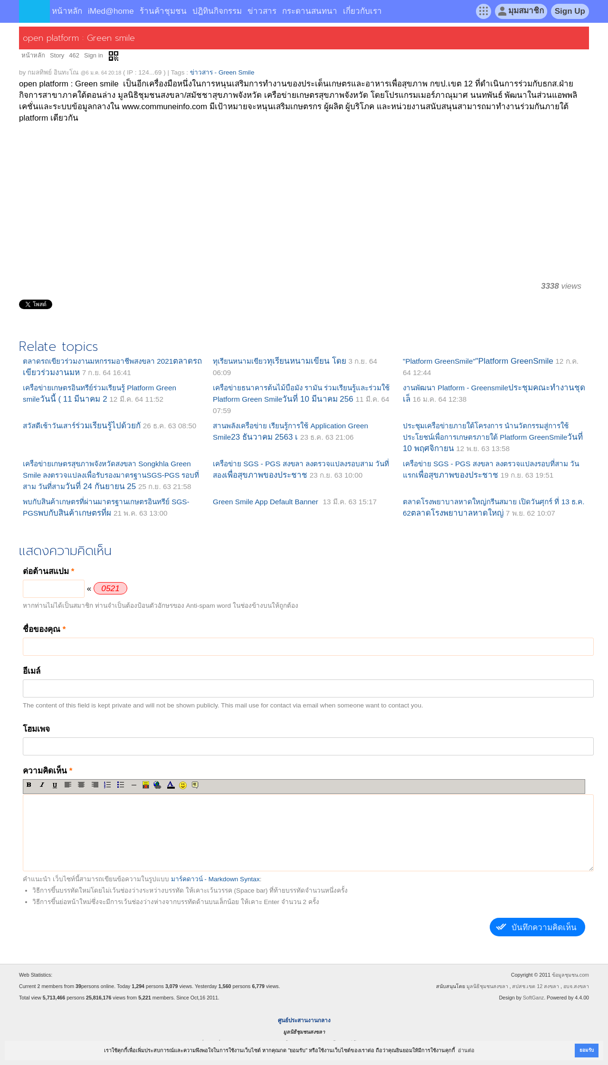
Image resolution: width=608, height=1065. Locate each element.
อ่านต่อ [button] (466, 1050)
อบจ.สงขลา (576, 986)
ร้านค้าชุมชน (163, 11)
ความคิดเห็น (47, 770)
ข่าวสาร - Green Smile (222, 72)
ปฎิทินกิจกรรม (217, 11)
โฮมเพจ (36, 729)
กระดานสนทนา (309, 11)
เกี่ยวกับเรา (362, 11)
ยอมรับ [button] (587, 1050)
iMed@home (111, 11)
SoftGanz (533, 997)
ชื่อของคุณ (44, 629)
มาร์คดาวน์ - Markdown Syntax (215, 879)
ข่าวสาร (261, 11)
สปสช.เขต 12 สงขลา (535, 986)
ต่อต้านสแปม (48, 571)
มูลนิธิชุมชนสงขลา (487, 986)
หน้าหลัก (67, 11)
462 (74, 55)
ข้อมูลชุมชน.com (570, 975)
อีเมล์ (31, 671)
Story (57, 55)
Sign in (93, 55)
